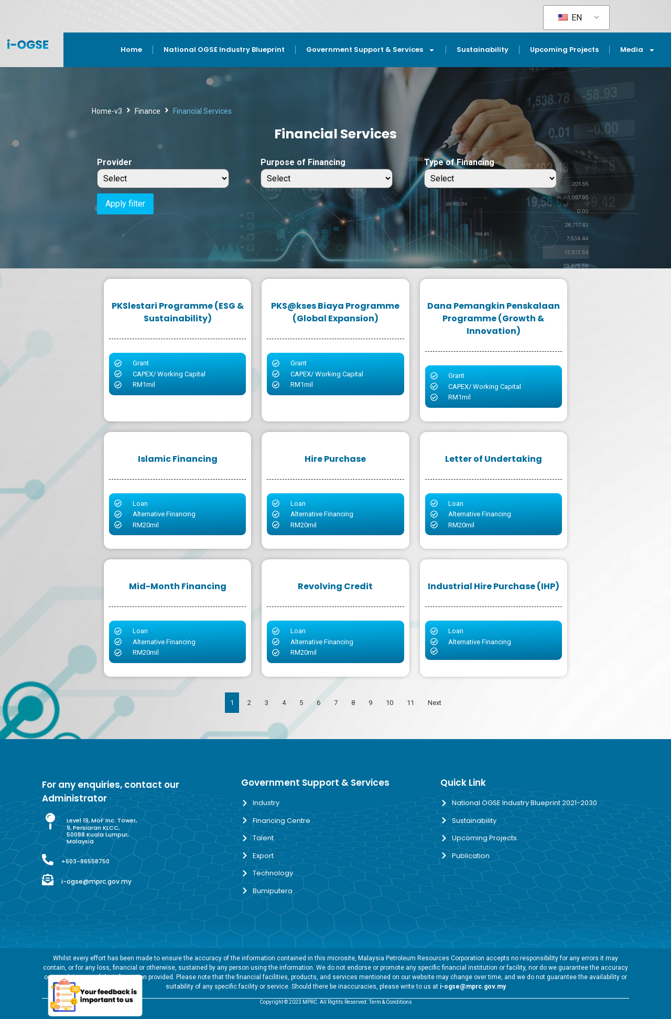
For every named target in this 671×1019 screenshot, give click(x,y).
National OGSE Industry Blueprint (224, 50)
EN (570, 18)
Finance (147, 111)
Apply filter (125, 204)
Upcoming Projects (564, 50)
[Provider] (163, 178)
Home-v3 (107, 111)
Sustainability (482, 50)
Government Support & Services (370, 50)
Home (131, 50)
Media (637, 50)
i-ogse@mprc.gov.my (96, 881)
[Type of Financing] (490, 178)
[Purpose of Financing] (327, 178)
